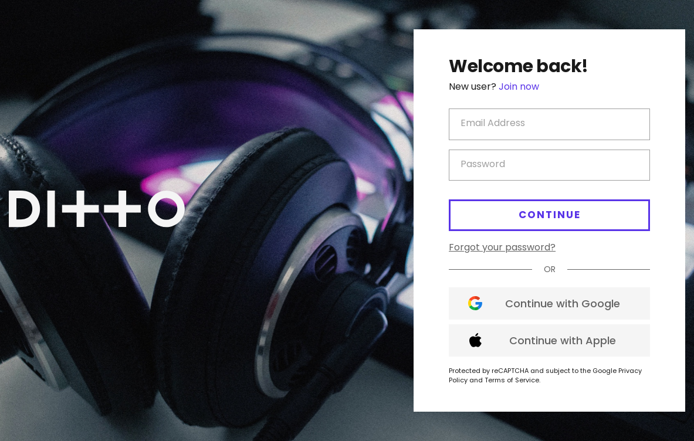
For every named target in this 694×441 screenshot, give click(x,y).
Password (483, 164)
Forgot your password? (502, 247)
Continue (550, 215)
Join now (519, 86)
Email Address (493, 123)
